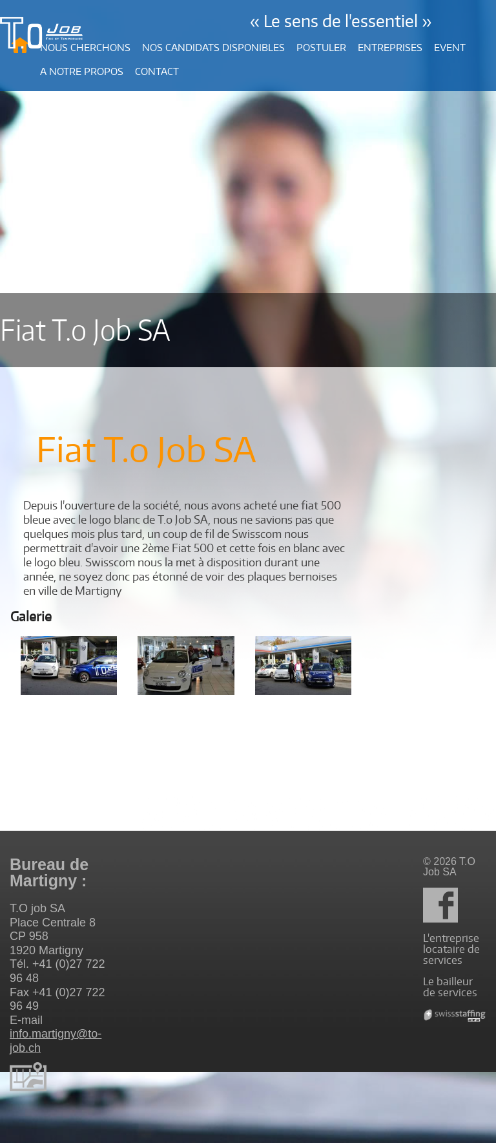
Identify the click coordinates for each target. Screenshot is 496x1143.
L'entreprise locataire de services (451, 949)
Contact (157, 71)
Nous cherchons (85, 47)
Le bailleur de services (450, 987)
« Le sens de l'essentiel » (340, 20)
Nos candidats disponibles (213, 47)
